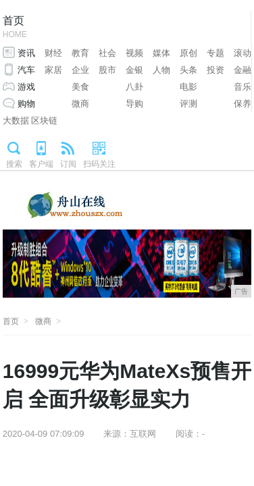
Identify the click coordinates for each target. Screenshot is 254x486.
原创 (188, 53)
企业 (80, 70)
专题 (215, 53)
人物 (161, 70)
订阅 (68, 164)
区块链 (44, 120)
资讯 (26, 53)
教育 (80, 53)
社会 (107, 53)
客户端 (41, 164)
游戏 (26, 87)
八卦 (134, 87)
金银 (134, 70)
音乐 (242, 87)
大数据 (16, 120)
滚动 (242, 53)
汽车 (26, 70)
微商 (80, 104)
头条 (188, 70)
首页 (15, 28)
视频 (134, 53)
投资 (215, 70)
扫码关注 (99, 164)
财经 (53, 53)
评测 (188, 104)
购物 (26, 104)
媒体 (161, 53)
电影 (188, 87)
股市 (107, 70)
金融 (242, 70)
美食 (80, 87)
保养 (242, 104)
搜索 (14, 164)
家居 (53, 70)
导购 (134, 104)
